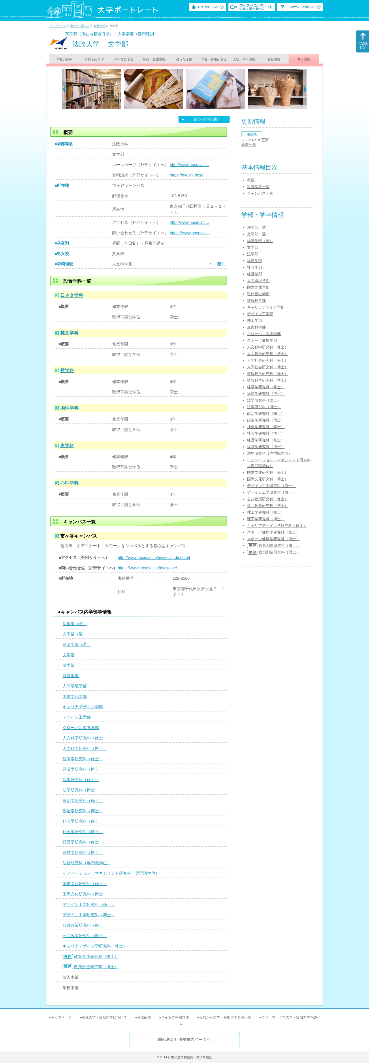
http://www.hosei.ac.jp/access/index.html (154, 557)
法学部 (69, 665)
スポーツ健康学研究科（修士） (273, 532)
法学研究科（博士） (81, 790)
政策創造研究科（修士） (96, 956)
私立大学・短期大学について (104, 1017)
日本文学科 (71, 295)
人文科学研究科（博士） (85, 748)
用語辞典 (144, 1017)
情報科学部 (256, 300)
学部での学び (93, 59)
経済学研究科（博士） (83, 769)
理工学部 (254, 320)
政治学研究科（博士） (83, 811)
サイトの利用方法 (175, 1017)
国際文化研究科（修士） (85, 883)
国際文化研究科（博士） (85, 894)
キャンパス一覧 (260, 193)
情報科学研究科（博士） (267, 380)
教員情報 (274, 59)
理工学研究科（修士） (266, 512)
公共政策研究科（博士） (85, 935)
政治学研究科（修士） (83, 800)
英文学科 (69, 332)
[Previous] (64, 89)
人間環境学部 (75, 686)
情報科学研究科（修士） (267, 373)
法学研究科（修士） (81, 779)
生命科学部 (256, 327)
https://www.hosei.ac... (190, 233)
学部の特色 (64, 59)
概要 (251, 180)
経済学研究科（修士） (83, 759)
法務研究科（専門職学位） (87, 863)
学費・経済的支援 (214, 59)
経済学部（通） (77, 644)
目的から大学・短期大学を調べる (225, 1017)
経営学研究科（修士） (83, 842)
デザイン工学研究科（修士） (89, 904)
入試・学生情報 (244, 59)
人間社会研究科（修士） (267, 360)
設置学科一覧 (258, 187)
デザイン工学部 (77, 717)
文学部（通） (75, 634)
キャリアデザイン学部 (83, 707)
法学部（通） (75, 623)
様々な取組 (184, 59)
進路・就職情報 (154, 59)
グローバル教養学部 (81, 727)
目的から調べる (79, 25)
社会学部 (254, 267)
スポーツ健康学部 (262, 340)
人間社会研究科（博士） (267, 367)
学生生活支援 (123, 59)
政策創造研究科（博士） (96, 966)
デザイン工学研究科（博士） (89, 915)
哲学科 (67, 370)
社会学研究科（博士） (83, 831)
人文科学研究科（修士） (85, 738)
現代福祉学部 (258, 294)
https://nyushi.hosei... (189, 175)
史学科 (67, 445)
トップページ (57, 25)
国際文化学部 (75, 696)
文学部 (69, 655)
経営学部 (71, 675)
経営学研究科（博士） (83, 852)
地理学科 (69, 408)
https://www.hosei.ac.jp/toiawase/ (147, 568)
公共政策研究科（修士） (85, 925)
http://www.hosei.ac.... (189, 164)
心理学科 (69, 483)
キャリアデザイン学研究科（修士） (95, 946)
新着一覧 (248, 144)
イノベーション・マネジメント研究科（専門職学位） (111, 873)
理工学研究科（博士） (266, 519)
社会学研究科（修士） (83, 821)
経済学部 (254, 261)
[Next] (305, 89)
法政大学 (100, 25)
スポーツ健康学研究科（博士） (273, 539)
